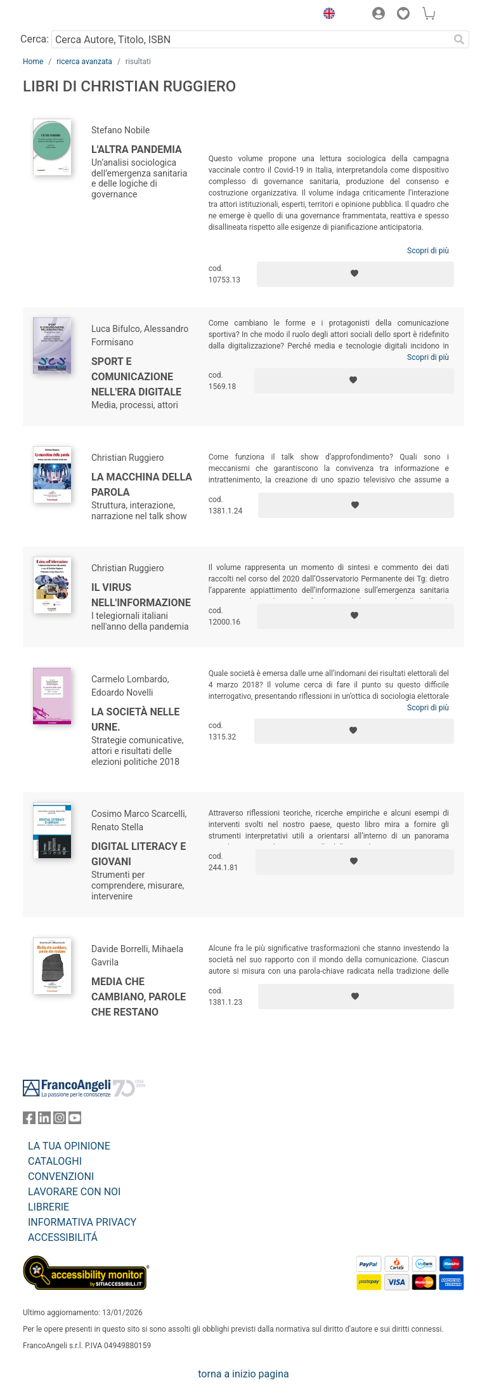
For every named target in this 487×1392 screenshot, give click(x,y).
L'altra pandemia (136, 149)
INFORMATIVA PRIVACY (82, 1222)
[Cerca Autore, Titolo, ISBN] (250, 39)
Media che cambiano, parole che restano (138, 997)
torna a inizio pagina (243, 1374)
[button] (326, 15)
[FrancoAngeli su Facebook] (29, 1121)
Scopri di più (428, 250)
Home (33, 61)
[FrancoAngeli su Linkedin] (44, 1121)
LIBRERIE (48, 1207)
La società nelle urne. (135, 719)
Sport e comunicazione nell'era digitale (136, 376)
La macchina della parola (141, 484)
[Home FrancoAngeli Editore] (66, 15)
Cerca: (34, 39)
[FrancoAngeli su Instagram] (59, 1121)
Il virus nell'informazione (141, 595)
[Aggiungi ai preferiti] (355, 274)
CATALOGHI (55, 1161)
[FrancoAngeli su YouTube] (74, 1121)
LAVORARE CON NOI (74, 1192)
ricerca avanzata (84, 61)
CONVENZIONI (61, 1176)
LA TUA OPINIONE (69, 1146)
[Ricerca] (459, 39)
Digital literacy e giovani (138, 854)
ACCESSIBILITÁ (63, 1237)
